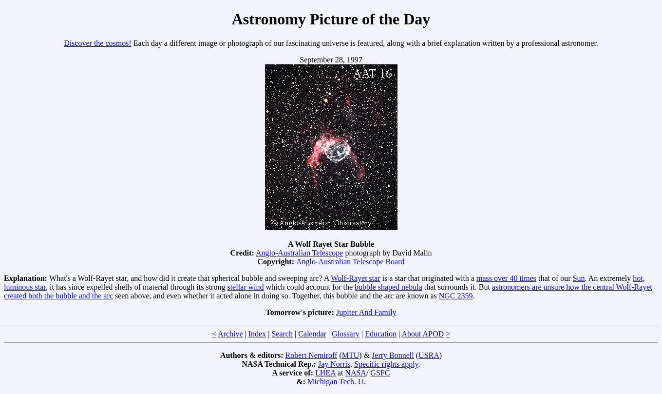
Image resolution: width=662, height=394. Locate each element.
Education (381, 334)
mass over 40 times (506, 278)
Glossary (345, 334)
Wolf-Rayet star (355, 278)
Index (257, 334)
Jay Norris (334, 364)
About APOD (422, 334)
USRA (428, 355)
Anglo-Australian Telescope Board (350, 261)
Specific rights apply (386, 364)
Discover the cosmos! (98, 43)
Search (282, 334)
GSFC (380, 373)
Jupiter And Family (366, 312)
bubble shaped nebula (388, 287)
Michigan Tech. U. (336, 381)
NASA (355, 373)
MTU (350, 355)
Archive (230, 334)
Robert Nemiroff (311, 355)
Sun (579, 278)
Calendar (312, 334)
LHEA (325, 373)
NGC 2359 (456, 296)
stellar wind (245, 287)
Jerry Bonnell (393, 355)
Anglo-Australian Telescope (299, 253)
